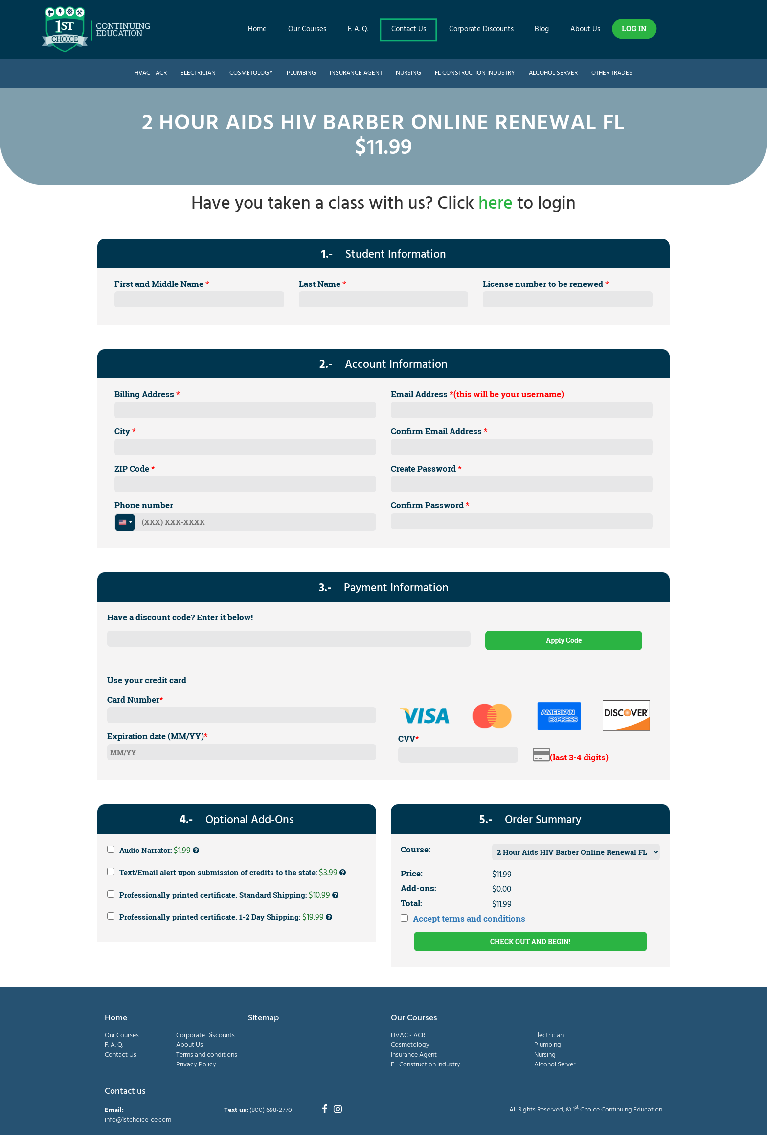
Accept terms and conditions (469, 918)
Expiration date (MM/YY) (157, 736)
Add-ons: (418, 888)
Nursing (408, 73)
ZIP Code (134, 468)
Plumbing (301, 73)
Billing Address (147, 394)
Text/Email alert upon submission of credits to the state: (226, 872)
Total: (411, 903)
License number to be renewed (546, 283)
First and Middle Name (161, 283)
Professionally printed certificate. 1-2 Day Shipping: (219, 917)
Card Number (135, 699)
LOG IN (634, 28)
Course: (415, 849)
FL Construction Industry (475, 73)
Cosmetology (251, 73)
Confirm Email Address (439, 431)
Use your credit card (146, 680)
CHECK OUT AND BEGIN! (530, 941)
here (495, 204)
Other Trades (611, 73)
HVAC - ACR (151, 73)
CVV (408, 738)
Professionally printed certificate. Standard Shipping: (222, 895)
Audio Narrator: (153, 850)
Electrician (198, 73)
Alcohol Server (553, 73)
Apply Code (564, 640)
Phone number (143, 505)
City (125, 431)
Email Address (477, 394)
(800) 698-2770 (270, 1110)
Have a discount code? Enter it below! (180, 617)
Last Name (322, 283)
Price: (412, 873)
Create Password (426, 468)
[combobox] (125, 522)
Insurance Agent (356, 73)
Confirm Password (430, 505)
